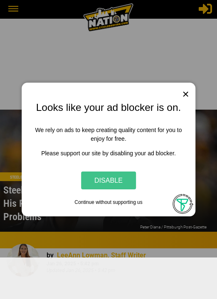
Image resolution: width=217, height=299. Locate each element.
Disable (108, 180)
